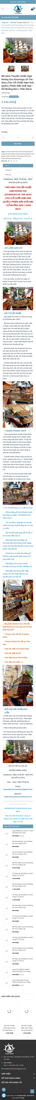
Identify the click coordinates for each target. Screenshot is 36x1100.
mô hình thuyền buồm (12, 151)
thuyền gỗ (4, 158)
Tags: (3, 151)
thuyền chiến (30, 154)
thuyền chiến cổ (6, 156)
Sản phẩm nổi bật (11, 826)
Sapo (22, 1098)
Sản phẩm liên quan (10, 996)
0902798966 (21, 2)
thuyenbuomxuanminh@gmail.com (15, 1069)
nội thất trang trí (11, 154)
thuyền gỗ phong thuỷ (14, 158)
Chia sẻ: (4, 161)
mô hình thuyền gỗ (24, 151)
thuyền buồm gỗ (21, 154)
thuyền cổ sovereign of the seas (21, 156)
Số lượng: (4, 132)
